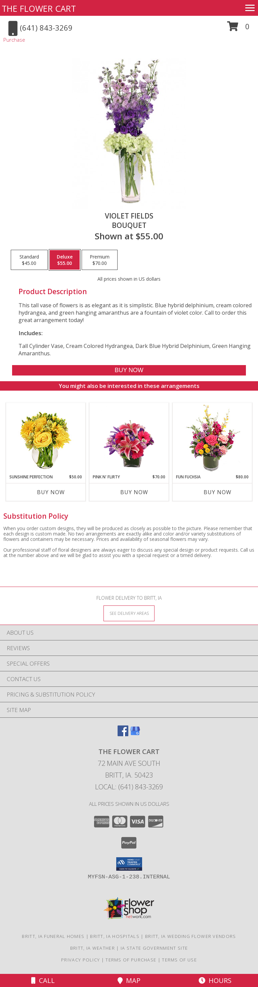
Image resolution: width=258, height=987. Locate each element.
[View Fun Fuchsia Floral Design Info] (212, 438)
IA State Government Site (154, 948)
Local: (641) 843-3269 (129, 786)
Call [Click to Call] (43, 980)
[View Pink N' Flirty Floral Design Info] (129, 438)
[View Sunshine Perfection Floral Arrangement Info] (46, 438)
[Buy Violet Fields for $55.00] (129, 370)
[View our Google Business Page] (135, 734)
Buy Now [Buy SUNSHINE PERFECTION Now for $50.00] (51, 492)
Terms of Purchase (130, 960)
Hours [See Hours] (215, 980)
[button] (238, 28)
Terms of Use (179, 960)
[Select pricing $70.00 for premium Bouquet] (99, 260)
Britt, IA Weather (92, 948)
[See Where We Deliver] (129, 613)
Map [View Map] (129, 980)
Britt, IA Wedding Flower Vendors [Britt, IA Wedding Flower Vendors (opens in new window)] (190, 936)
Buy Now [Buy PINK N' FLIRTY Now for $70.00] (134, 492)
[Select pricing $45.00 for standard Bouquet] (29, 260)
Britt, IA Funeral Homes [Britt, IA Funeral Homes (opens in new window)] (53, 936)
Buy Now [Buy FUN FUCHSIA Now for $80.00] (217, 492)
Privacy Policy (80, 960)
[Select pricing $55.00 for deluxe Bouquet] (65, 260)
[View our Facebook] (123, 734)
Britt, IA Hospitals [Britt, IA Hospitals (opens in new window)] (114, 936)
